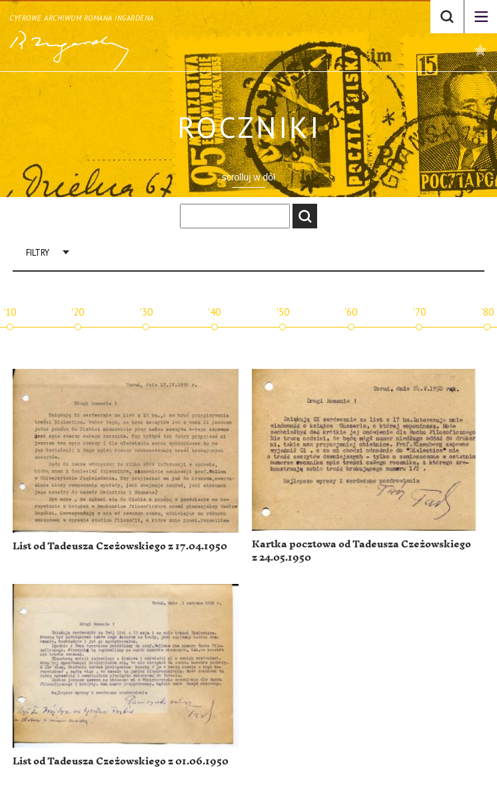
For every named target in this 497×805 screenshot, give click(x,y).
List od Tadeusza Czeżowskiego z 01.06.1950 (121, 761)
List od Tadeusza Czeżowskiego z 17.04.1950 (120, 546)
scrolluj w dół (248, 177)
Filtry (37, 252)
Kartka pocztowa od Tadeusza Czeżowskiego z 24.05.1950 (361, 551)
